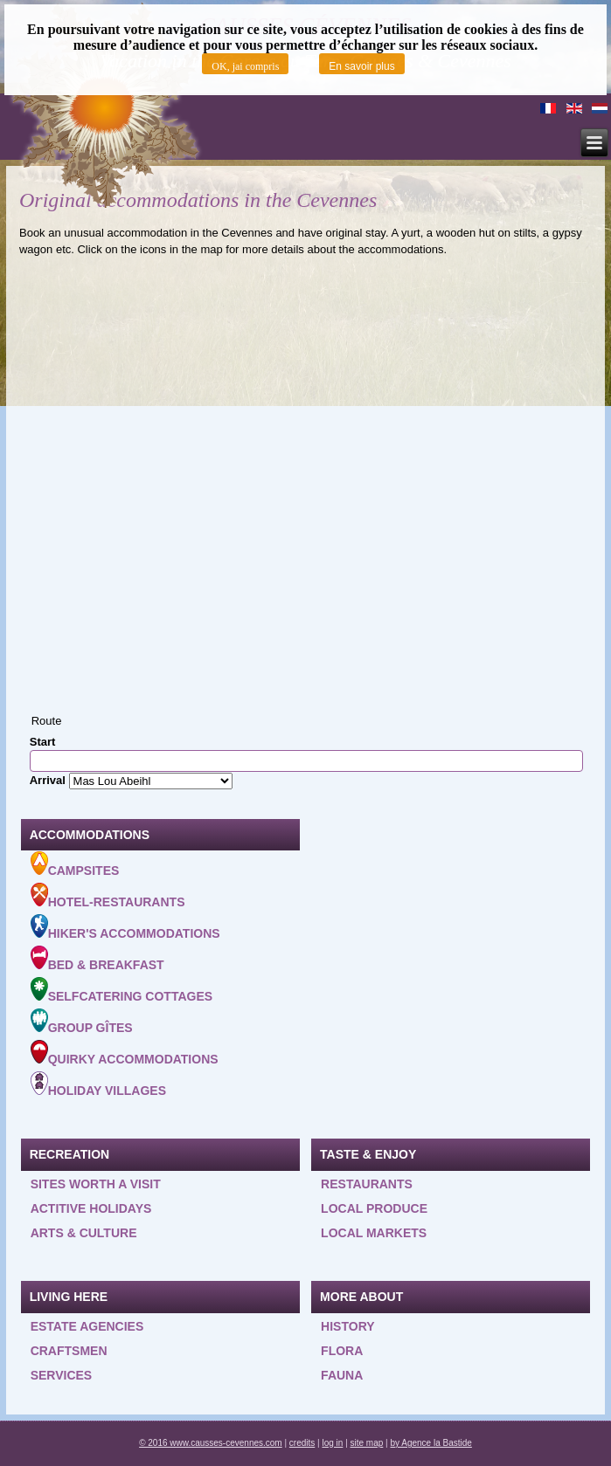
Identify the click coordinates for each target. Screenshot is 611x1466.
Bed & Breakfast (97, 959)
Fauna (342, 1375)
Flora (342, 1351)
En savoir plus (361, 66)
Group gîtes (82, 1021)
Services (62, 1375)
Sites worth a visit (96, 1184)
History (347, 1326)
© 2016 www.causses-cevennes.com (210, 1443)
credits (302, 1443)
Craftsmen (69, 1351)
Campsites (75, 864)
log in (332, 1443)
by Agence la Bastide (430, 1443)
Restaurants (367, 1184)
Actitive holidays (91, 1208)
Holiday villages (98, 1084)
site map (367, 1443)
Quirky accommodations (125, 1053)
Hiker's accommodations (125, 927)
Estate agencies (87, 1326)
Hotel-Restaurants (108, 896)
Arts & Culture (84, 1233)
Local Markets (374, 1233)
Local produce (374, 1208)
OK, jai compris (245, 66)
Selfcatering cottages (121, 990)
